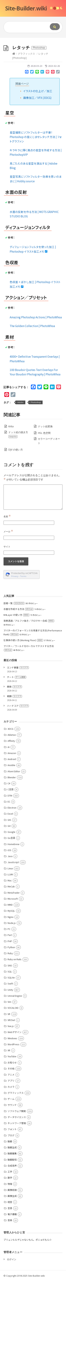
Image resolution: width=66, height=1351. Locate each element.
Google (11, 902)
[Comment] (33, 567)
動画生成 (12, 1217)
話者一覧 (14, 673)
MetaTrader (14, 962)
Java (10, 926)
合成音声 (12, 1235)
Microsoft (13, 968)
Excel (10, 883)
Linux (10, 938)
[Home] (13, 123)
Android (12, 829)
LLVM (10, 944)
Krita (11, 496)
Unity (10, 1059)
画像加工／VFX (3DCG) (37, 168)
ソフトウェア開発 (17, 1181)
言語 (10, 1278)
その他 (11, 1138)
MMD (10, 974)
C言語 (11, 859)
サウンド (12, 1175)
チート (16, 747)
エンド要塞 (18, 737)
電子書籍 (12, 1284)
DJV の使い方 (15, 519)
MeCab (11, 956)
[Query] (26, 27)
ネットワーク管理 (17, 1193)
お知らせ (12, 1132)
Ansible (11, 835)
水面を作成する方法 (18, 679)
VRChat (11, 1090)
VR (9, 1084)
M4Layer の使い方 (16, 684)
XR (9, 1120)
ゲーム (11, 1168)
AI (9, 817)
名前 (7, 586)
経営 (10, 1272)
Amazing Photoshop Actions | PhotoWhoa (36, 387)
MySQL (11, 980)
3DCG (10, 798)
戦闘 (14, 766)
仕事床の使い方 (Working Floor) (23, 710)
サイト (7, 616)
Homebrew (13, 914)
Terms (23, 646)
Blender (12, 847)
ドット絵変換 (45, 496)
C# (9, 853)
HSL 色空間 (44, 503)
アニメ (11, 1144)
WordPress (13, 1114)
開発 (14, 756)
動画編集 (12, 1223)
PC (9, 999)
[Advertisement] (33, 72)
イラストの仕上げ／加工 (37, 161)
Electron (12, 877)
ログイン (11, 1329)
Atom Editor (14, 841)
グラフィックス (26, 123)
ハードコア (18, 775)
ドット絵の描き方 (18, 504)
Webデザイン (14, 1102)
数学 (10, 1247)
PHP (10, 1011)
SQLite (11, 1047)
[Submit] (55, 26)
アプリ (11, 1150)
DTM (10, 865)
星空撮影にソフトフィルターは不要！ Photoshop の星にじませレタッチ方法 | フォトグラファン (36, 206)
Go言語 (11, 908)
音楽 (10, 1290)
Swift (10, 1053)
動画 (10, 1211)
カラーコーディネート (49, 511)
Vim (9, 1071)
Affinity (11, 810)
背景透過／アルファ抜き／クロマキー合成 (29, 690)
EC (9, 871)
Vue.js (11, 1096)
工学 (10, 1241)
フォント (12, 1199)
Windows (12, 1108)
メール (8, 601)
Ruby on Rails (14, 1029)
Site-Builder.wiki (26, 8)
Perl (10, 1005)
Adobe (20, 472)
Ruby (10, 1023)
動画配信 (12, 1229)
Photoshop (36, 472)
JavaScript (13, 932)
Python (11, 1017)
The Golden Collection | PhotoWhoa (32, 396)
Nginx (10, 987)
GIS (9, 889)
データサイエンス (17, 1187)
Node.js (12, 993)
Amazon (12, 823)
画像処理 (12, 1260)
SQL (10, 1041)
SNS (10, 1035)
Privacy (14, 646)
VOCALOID (13, 1077)
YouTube (12, 1126)
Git (9, 895)
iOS (9, 920)
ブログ (11, 1205)
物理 (10, 1254)
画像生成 (12, 1266)
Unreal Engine (15, 1065)
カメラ (11, 1156)
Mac (10, 950)
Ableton (12, 804)
